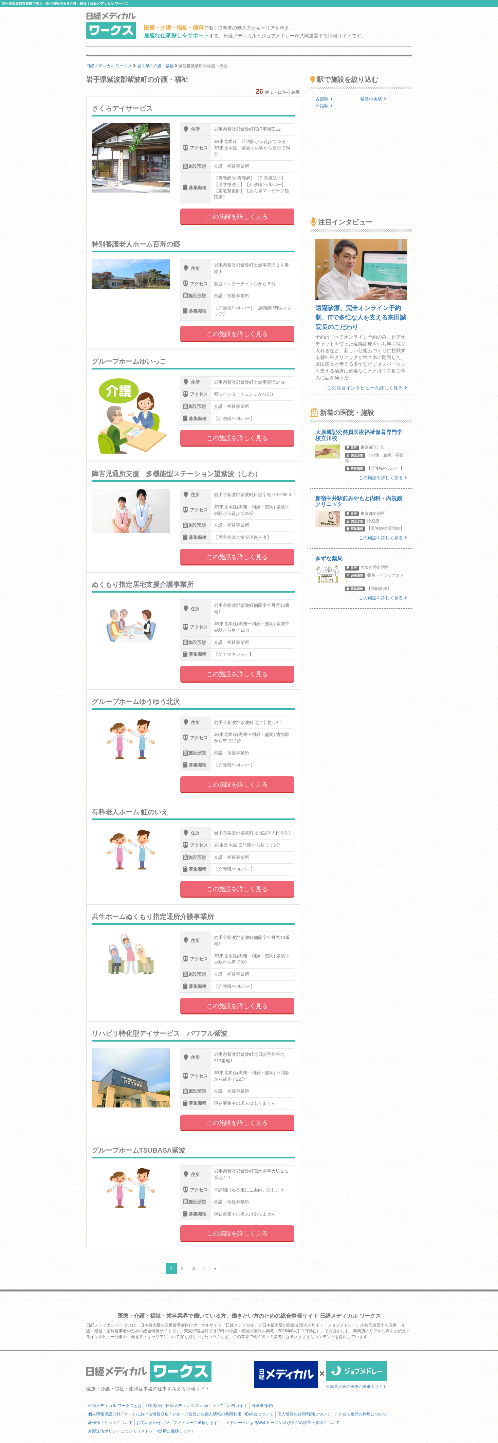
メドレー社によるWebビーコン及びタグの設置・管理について (283, 1422)
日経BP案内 (262, 1405)
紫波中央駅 (373, 99)
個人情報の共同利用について (303, 1414)
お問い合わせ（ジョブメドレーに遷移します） (179, 1422)
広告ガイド (237, 1405)
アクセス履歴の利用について (360, 1414)
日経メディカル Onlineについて (194, 1405)
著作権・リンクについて (110, 1422)
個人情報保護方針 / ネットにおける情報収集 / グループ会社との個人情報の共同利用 (164, 1414)
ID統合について (259, 1414)
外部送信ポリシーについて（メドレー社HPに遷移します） (142, 1431)
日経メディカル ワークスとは (115, 1405)
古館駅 (324, 99)
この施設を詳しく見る (237, 216)
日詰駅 (324, 105)
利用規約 (154, 1405)
